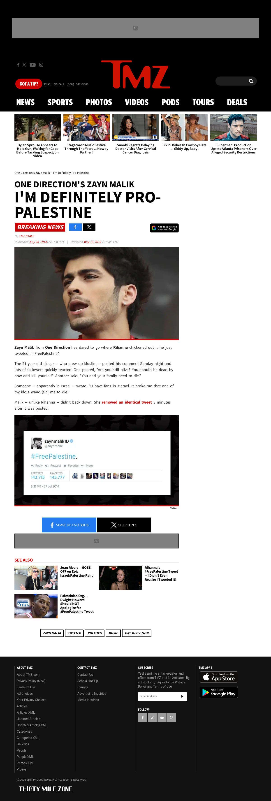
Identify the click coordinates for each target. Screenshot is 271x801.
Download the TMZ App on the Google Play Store (219, 692)
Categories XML (28, 738)
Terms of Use (26, 687)
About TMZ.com (28, 674)
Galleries (23, 744)
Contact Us (85, 674)
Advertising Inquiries (91, 693)
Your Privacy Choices (31, 700)
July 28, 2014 (38, 242)
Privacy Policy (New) (31, 681)
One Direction (136, 633)
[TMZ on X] (25, 65)
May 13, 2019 (92, 242)
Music (113, 633)
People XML (25, 757)
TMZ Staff (26, 236)
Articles (22, 706)
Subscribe (182, 696)
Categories (24, 731)
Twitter (74, 633)
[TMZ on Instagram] (41, 65)
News (25, 102)
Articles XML (26, 712)
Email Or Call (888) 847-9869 (66, 84)
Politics (95, 633)
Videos (136, 102)
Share (69, 525)
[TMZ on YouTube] (162, 717)
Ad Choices (25, 693)
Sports (60, 102)
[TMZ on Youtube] (32, 64)
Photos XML (25, 763)
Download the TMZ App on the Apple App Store (219, 677)
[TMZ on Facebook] (18, 65)
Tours (203, 102)
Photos (99, 102)
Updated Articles (28, 719)
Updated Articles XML (32, 725)
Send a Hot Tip (87, 681)
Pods (170, 102)
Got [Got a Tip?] (29, 84)
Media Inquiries (88, 700)
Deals (237, 102)
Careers (82, 687)
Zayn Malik (52, 633)
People (22, 750)
